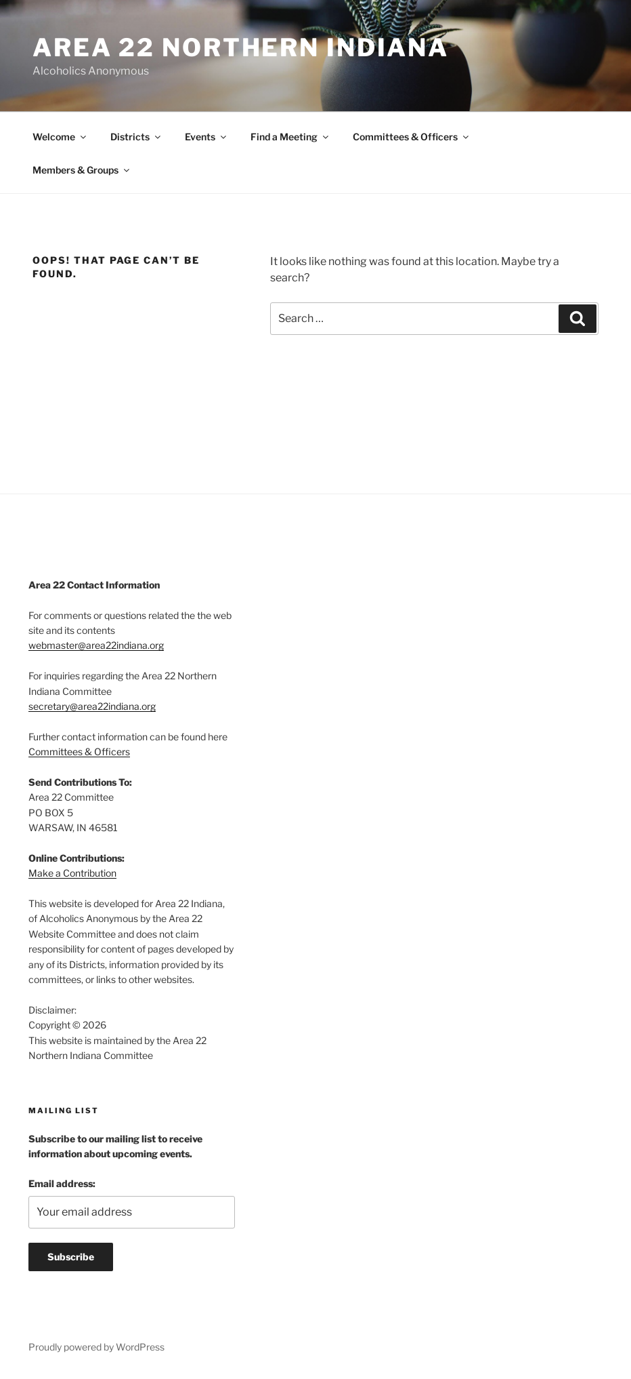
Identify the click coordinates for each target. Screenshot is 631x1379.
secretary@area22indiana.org (92, 706)
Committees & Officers (412, 136)
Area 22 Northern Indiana (240, 47)
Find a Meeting (290, 136)
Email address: (61, 1183)
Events (206, 136)
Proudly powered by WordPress (96, 1347)
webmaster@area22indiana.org (96, 645)
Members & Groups (81, 170)
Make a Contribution (72, 873)
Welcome (60, 136)
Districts (136, 136)
